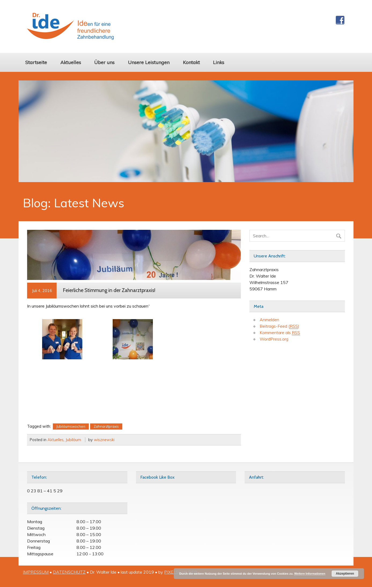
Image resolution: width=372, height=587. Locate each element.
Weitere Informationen (309, 573)
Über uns (104, 62)
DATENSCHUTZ (69, 572)
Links (218, 62)
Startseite (36, 62)
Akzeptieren (345, 573)
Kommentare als (280, 332)
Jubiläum (73, 439)
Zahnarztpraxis (106, 426)
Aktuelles (70, 62)
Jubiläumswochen (70, 426)
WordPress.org (274, 339)
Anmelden (269, 319)
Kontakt (191, 62)
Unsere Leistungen (149, 62)
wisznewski (104, 439)
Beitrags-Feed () (279, 326)
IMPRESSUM (36, 572)
